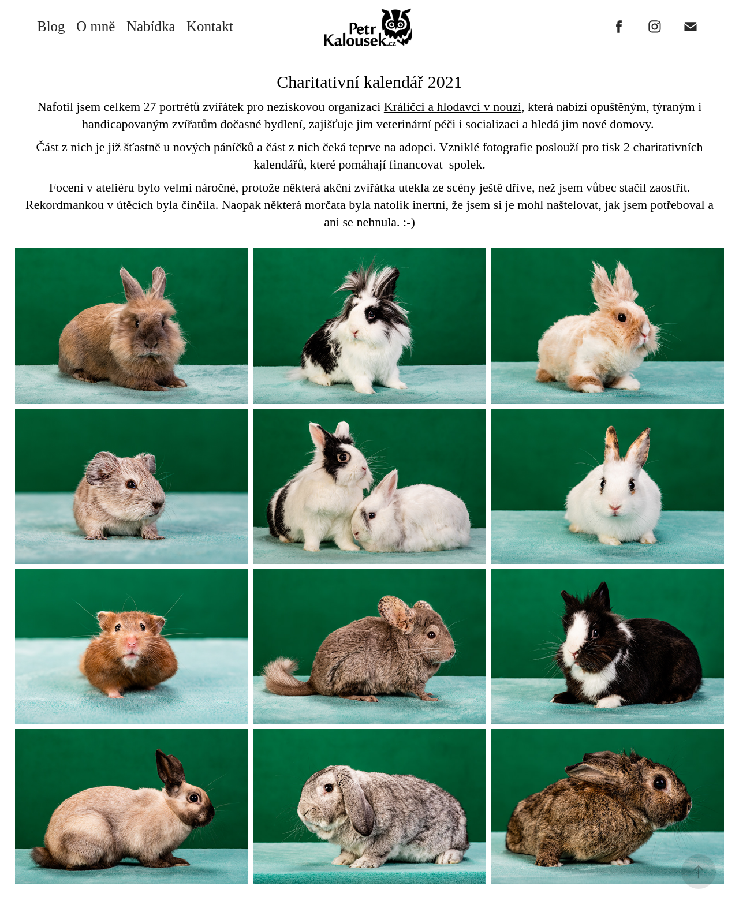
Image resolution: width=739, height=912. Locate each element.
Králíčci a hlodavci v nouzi (452, 106)
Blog (51, 26)
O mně (95, 26)
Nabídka (151, 26)
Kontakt (209, 26)
